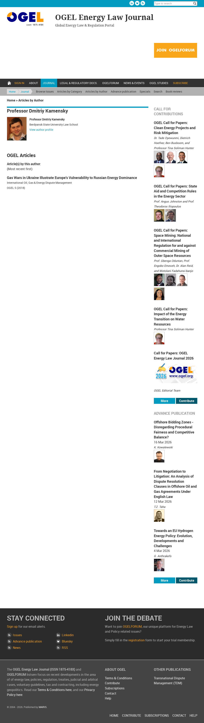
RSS (65, 647)
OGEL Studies (158, 83)
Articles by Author (96, 91)
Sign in (19, 83)
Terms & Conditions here (54, 690)
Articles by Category (69, 91)
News (17, 647)
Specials (145, 91)
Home (9, 83)
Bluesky (137, 3)
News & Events (134, 83)
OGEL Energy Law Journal (28, 19)
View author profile (41, 130)
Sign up (12, 626)
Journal (49, 83)
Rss (142, 3)
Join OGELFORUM (175, 50)
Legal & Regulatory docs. (79, 83)
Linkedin (131, 3)
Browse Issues (45, 91)
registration (136, 640)
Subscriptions (114, 688)
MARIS (43, 707)
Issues (17, 635)
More (164, 401)
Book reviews (174, 91)
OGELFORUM (110, 83)
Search (158, 91)
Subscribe (180, 83)
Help (108, 698)
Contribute (186, 401)
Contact (110, 693)
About (33, 83)
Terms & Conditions (118, 678)
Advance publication (123, 91)
